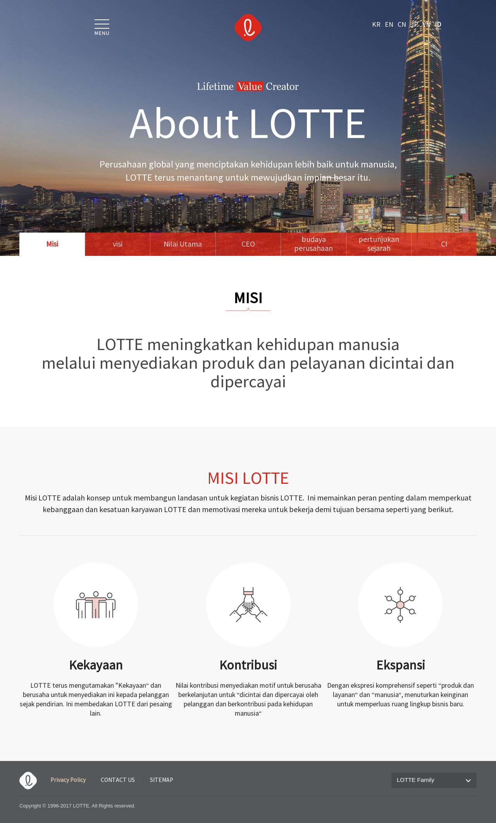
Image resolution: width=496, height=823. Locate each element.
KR (376, 24)
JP (414, 24)
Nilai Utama (183, 244)
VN (426, 24)
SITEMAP (161, 780)
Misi (52, 244)
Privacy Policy (68, 780)
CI (444, 244)
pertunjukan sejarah (378, 244)
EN (389, 24)
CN (402, 24)
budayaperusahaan (313, 244)
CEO (248, 244)
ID (438, 24)
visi (117, 244)
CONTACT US (118, 780)
